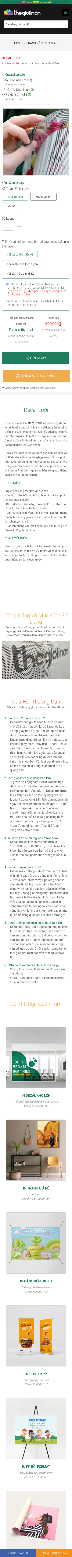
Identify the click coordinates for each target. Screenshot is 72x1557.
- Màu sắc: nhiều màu (17, 80)
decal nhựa (35, 423)
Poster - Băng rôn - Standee (36, 43)
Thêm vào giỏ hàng (36, 375)
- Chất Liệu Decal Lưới (18, 90)
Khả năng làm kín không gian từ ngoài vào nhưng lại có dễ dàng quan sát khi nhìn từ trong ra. (38, 910)
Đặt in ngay (35, 358)
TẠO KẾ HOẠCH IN (18, 1553)
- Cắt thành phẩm (13, 99)
